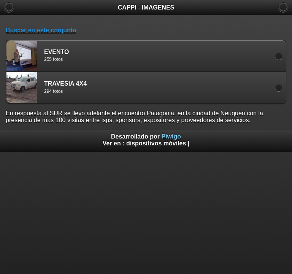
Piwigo (171, 136)
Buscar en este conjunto (41, 30)
